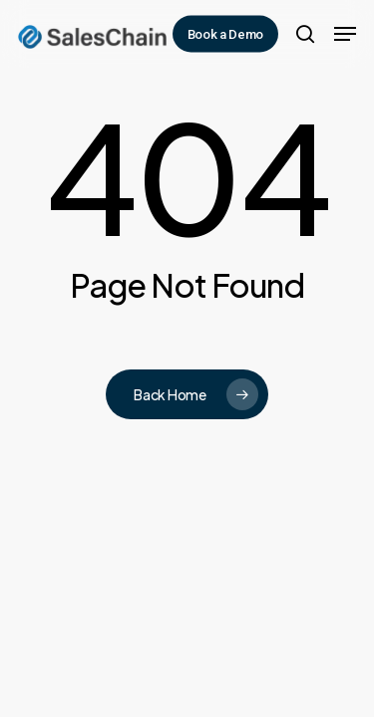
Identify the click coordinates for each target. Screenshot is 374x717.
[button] (345, 34)
